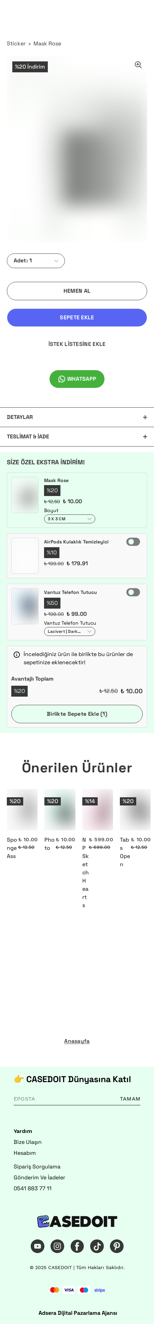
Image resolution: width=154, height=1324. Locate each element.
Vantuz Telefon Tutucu (70, 592)
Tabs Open (125, 852)
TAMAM (130, 1098)
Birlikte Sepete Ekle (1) (77, 713)
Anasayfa (76, 1041)
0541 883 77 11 (33, 1188)
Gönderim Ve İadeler (39, 1177)
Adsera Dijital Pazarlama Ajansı (78, 1312)
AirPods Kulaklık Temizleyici (76, 542)
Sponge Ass (12, 848)
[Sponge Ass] (22, 809)
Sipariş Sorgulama (37, 1166)
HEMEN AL (77, 290)
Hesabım (25, 1152)
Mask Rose (47, 43)
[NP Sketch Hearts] (97, 809)
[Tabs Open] (135, 809)
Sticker (16, 43)
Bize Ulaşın (28, 1142)
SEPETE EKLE (77, 317)
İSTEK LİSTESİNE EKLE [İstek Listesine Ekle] (77, 344)
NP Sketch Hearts (85, 872)
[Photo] (59, 809)
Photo (49, 844)
